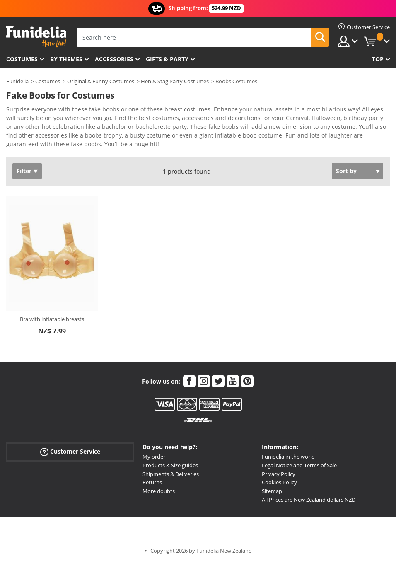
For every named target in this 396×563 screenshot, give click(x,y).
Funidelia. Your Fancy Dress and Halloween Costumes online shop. (36, 37)
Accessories (114, 59)
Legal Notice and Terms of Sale (299, 465)
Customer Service (70, 451)
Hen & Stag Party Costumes (175, 81)
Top (378, 59)
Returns (152, 482)
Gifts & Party (167, 59)
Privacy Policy (278, 474)
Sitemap (272, 491)
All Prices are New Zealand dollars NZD (308, 499)
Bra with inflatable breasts (52, 319)
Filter (24, 171)
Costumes (22, 59)
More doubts (158, 491)
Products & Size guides (170, 465)
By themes (66, 59)
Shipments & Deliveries (170, 474)
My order (153, 456)
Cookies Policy (279, 482)
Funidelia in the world (288, 456)
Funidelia (17, 81)
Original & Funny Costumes (100, 81)
